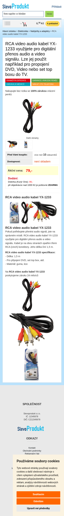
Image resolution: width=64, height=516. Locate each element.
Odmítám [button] (38, 501)
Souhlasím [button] (38, 494)
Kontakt (32, 448)
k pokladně (52, 23)
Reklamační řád (32, 454)
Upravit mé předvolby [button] (38, 508)
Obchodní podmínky (32, 451)
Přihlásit (56, 6)
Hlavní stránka (9, 31)
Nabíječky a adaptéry (40, 31)
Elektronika (23, 31)
